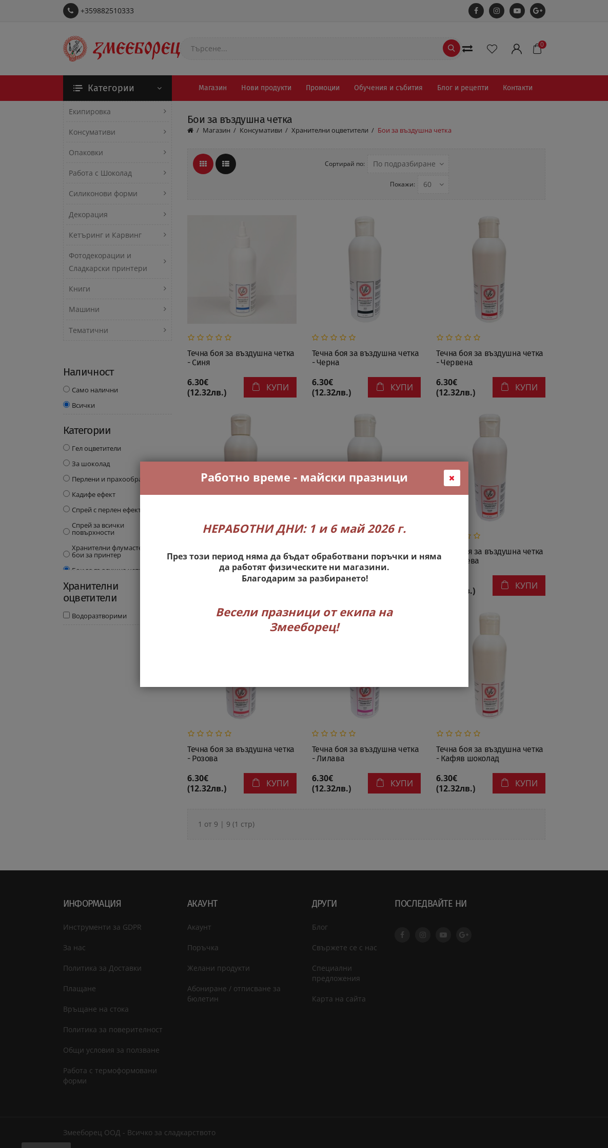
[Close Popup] (452, 478)
